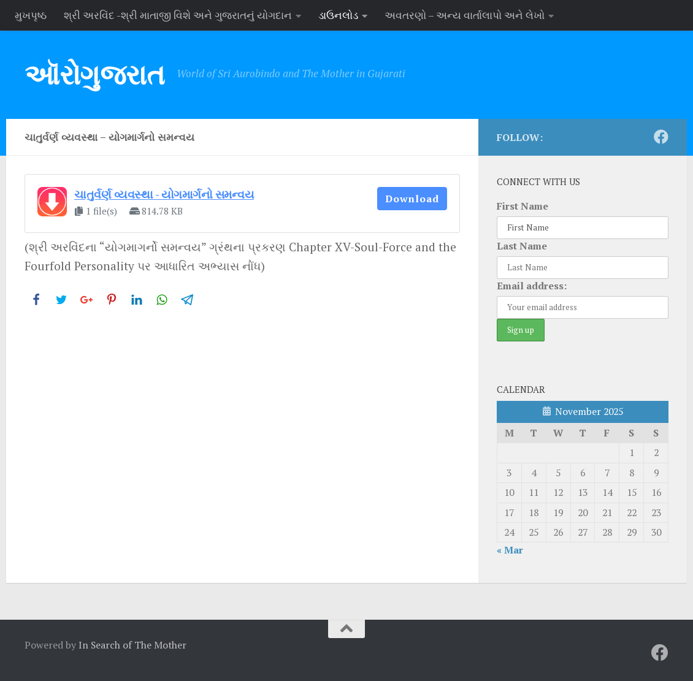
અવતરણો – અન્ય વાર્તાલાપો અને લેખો (465, 15)
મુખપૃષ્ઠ (31, 15)
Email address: (532, 285)
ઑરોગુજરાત (94, 74)
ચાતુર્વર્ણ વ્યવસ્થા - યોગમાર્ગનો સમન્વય (164, 194)
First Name (522, 206)
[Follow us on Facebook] (661, 136)
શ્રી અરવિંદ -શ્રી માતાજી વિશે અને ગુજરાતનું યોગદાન (178, 15)
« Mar (510, 550)
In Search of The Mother (132, 645)
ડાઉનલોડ (338, 15)
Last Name (522, 246)
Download (412, 198)
